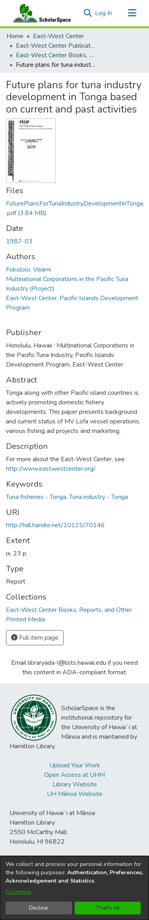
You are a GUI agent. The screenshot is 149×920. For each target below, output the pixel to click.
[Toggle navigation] (132, 13)
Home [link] (14, 36)
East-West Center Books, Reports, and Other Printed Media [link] (55, 55)
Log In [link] (104, 13)
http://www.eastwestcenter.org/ (50, 468)
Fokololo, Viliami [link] (28, 269)
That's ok (108, 908)
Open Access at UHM (74, 775)
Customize (18, 892)
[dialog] (74, 888)
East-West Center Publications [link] (55, 45)
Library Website (74, 784)
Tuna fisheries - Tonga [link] (36, 497)
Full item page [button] (34, 637)
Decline (38, 908)
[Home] (40, 13)
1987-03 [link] (19, 241)
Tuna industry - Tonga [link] (98, 497)
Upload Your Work (74, 765)
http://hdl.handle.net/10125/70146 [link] (55, 525)
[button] (88, 13)
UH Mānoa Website (75, 794)
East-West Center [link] (58, 36)
